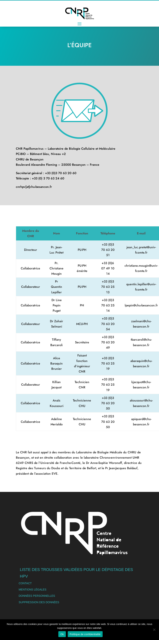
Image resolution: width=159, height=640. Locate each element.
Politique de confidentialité (85, 634)
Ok (62, 634)
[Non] (154, 630)
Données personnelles (37, 595)
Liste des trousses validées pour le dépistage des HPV (76, 572)
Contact (25, 583)
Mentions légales (32, 589)
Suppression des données (39, 602)
